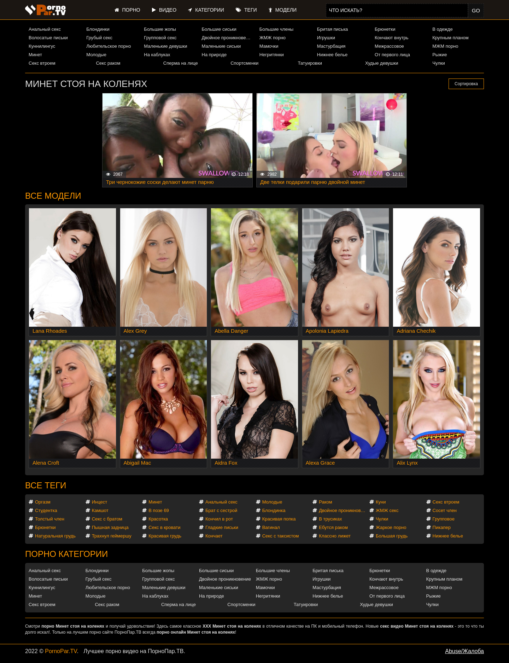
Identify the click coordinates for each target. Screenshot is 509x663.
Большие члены (276, 29)
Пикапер (442, 527)
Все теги (45, 485)
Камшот (100, 510)
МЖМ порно (445, 46)
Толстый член (49, 519)
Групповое (444, 519)
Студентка (46, 510)
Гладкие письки (221, 527)
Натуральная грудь (55, 536)
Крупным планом (450, 37)
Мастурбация (331, 46)
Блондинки (98, 29)
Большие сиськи (219, 29)
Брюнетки (385, 29)
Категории (206, 10)
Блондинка (274, 510)
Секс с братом (107, 519)
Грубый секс (99, 37)
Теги (246, 10)
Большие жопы (160, 29)
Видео (164, 10)
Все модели (53, 195)
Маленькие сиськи (221, 46)
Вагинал (271, 527)
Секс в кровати (164, 527)
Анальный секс (45, 29)
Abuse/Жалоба (464, 651)
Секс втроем (42, 63)
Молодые (96, 54)
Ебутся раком (333, 527)
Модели (283, 10)
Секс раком (108, 63)
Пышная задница (110, 527)
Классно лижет (335, 536)
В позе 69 (158, 510)
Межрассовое (389, 46)
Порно (127, 10)
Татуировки (310, 63)
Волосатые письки (48, 37)
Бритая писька (332, 29)
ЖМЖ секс (387, 510)
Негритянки (271, 54)
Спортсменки (244, 63)
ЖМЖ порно (272, 37)
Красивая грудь (164, 536)
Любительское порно (108, 46)
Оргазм (43, 502)
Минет (35, 54)
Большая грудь (392, 536)
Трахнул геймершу (111, 536)
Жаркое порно (391, 527)
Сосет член (445, 510)
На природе (214, 54)
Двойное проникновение (227, 37)
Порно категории (66, 554)
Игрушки (326, 37)
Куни (381, 502)
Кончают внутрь (392, 37)
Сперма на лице (180, 63)
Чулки (438, 63)
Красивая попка (279, 519)
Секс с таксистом (280, 536)
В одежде (442, 29)
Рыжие (439, 54)
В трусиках (330, 519)
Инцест (99, 502)
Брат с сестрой (221, 510)
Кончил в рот (219, 519)
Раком (325, 502)
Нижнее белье (332, 54)
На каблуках (157, 54)
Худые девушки (381, 63)
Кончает (214, 536)
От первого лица (392, 54)
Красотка (158, 519)
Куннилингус (42, 46)
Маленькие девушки (165, 46)
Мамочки (269, 46)
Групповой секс (160, 37)
